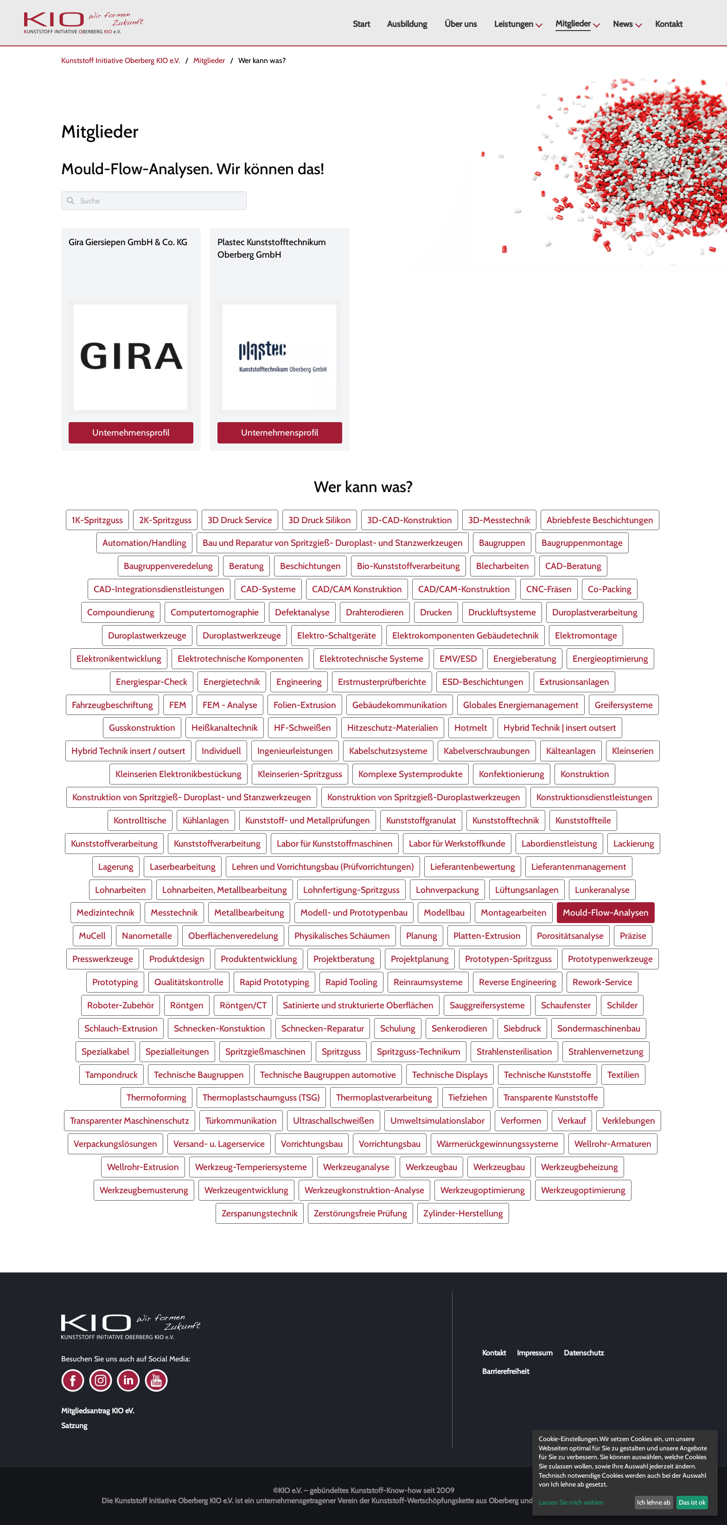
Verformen (521, 1120)
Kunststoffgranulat (421, 820)
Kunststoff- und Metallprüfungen (307, 820)
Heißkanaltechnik (224, 727)
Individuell (221, 750)
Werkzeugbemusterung (144, 1190)
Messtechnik (174, 912)
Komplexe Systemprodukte (410, 773)
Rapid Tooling (351, 981)
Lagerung (116, 866)
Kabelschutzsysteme (388, 750)
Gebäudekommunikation (399, 704)
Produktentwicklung (259, 958)
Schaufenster (566, 1005)
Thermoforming (156, 1097)
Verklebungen (628, 1120)
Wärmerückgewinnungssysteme (497, 1143)
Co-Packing (609, 589)
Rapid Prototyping (274, 981)
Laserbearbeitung (183, 866)
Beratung (246, 565)
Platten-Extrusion (487, 935)
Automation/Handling (144, 542)
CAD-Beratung (573, 565)
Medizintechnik (105, 912)
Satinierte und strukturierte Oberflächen (358, 1005)
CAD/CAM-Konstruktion (464, 589)
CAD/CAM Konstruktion (357, 589)
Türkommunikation (241, 1120)
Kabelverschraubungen (487, 750)
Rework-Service (602, 981)
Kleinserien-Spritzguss (300, 773)
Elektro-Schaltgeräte (336, 635)
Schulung (397, 1028)
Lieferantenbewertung (472, 866)
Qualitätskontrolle (188, 981)
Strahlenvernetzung (606, 1051)
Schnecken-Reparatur (322, 1028)
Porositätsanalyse (570, 935)
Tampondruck (111, 1074)
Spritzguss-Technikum (418, 1051)
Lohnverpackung (447, 889)
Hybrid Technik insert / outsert (128, 750)
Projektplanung (420, 958)
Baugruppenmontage (582, 542)
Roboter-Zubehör (120, 1005)
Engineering (299, 681)
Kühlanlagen (206, 820)
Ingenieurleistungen (295, 750)
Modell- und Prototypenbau (354, 912)
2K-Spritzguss (165, 519)
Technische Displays (450, 1074)
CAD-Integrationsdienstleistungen (159, 589)
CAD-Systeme (268, 589)
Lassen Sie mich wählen (571, 1502)
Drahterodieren (375, 612)
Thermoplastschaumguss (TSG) (261, 1097)
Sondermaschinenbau (598, 1028)
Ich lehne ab (653, 1502)
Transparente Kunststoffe (551, 1097)
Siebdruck (522, 1028)
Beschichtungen (310, 565)
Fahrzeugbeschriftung (112, 704)
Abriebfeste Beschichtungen (600, 519)
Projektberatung (344, 958)
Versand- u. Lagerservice (219, 1143)
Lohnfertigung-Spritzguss (351, 889)
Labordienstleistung (559, 843)
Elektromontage (586, 635)
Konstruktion (585, 773)
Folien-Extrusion (305, 704)
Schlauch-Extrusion (121, 1028)
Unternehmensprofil (131, 432)
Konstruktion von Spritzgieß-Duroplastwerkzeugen (423, 797)
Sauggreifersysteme (487, 1005)
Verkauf (572, 1120)
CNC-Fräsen (549, 589)
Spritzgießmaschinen (265, 1051)
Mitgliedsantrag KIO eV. (97, 1410)
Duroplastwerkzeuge (147, 635)
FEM (177, 704)
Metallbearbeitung (249, 912)
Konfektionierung (511, 773)
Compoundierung (120, 612)
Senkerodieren (459, 1028)
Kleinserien (633, 750)
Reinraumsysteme (428, 981)
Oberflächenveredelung (233, 935)
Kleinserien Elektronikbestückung (178, 773)
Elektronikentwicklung (119, 658)
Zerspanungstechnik (260, 1213)
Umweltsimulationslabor (437, 1120)
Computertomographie (215, 612)
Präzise (633, 935)
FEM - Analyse (230, 704)
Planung (421, 935)
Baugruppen (502, 542)
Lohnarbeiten (120, 889)
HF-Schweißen (302, 727)
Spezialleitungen (177, 1051)
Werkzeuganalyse (356, 1166)
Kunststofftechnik (505, 820)
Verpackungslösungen (115, 1143)
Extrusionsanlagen (574, 681)
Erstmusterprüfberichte (382, 681)
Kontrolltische (140, 820)
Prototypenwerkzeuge (610, 958)
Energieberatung (524, 658)
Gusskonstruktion (142, 727)
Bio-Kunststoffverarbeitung (408, 565)
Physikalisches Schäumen (342, 935)
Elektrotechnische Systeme (371, 658)
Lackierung (633, 843)
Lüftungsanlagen (527, 889)
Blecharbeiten (502, 565)
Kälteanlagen (571, 750)
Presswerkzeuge (102, 958)
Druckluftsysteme (502, 612)
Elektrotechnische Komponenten (240, 658)
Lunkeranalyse (602, 889)
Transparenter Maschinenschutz (129, 1120)
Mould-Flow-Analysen (606, 912)
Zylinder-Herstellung (463, 1213)
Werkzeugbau (431, 1166)
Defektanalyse (302, 612)
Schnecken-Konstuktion (219, 1028)
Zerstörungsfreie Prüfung (360, 1213)
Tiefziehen (467, 1097)
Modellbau (444, 912)
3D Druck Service (240, 519)
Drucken (436, 612)
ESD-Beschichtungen (482, 681)
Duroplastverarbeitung (595, 612)
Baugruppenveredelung (168, 565)
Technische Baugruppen (199, 1074)
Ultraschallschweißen (333, 1120)
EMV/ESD (458, 658)
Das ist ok (692, 1502)
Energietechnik (232, 681)
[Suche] (154, 200)
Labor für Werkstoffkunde (457, 843)
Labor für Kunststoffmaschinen (335, 843)
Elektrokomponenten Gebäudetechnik (465, 635)
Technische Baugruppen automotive (328, 1074)
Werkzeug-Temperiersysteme (251, 1166)
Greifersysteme (624, 704)
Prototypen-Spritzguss (508, 958)
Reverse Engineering (517, 981)
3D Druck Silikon (319, 519)
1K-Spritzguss (97, 519)
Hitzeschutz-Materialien (392, 727)
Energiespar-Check (151, 681)
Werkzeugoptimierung (482, 1190)
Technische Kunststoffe (547, 1074)
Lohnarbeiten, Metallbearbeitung (224, 889)
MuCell (92, 935)
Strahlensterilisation (514, 1051)
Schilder (622, 1005)
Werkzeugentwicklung (246, 1190)
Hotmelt (470, 727)
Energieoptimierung (610, 658)
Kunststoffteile (583, 820)
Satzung (74, 1425)
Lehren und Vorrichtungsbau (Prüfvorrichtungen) (323, 866)
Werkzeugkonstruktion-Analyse (364, 1190)
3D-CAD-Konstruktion (409, 519)
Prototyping (115, 981)
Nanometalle (147, 935)
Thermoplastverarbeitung (384, 1097)
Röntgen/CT (243, 1005)
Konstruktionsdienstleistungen (594, 797)
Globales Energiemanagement (521, 704)
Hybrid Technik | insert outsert (560, 727)
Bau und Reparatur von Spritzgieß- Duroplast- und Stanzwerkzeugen (333, 542)
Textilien (623, 1074)
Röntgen (187, 1005)
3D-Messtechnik (499, 519)
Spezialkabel (105, 1051)
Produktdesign (176, 958)
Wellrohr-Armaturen (612, 1143)
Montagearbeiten (514, 912)
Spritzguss (341, 1051)
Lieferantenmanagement (578, 866)
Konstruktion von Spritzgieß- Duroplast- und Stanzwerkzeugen (191, 797)
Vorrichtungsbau (312, 1143)
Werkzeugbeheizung (579, 1166)
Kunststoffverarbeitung (114, 843)
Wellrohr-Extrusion (143, 1166)
